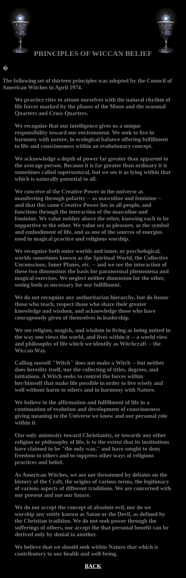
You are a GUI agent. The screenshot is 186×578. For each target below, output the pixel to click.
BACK (93, 566)
